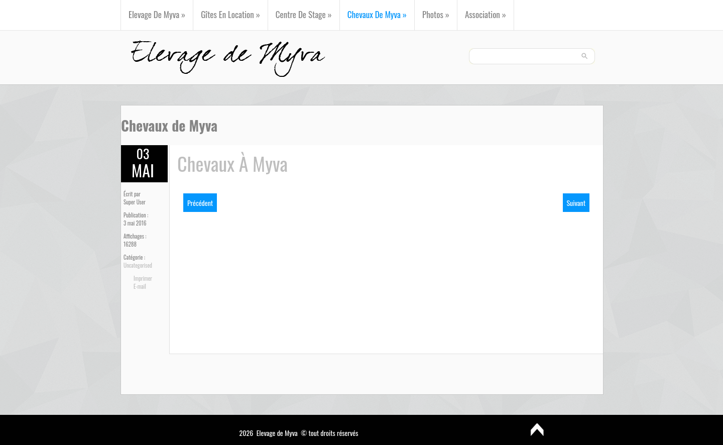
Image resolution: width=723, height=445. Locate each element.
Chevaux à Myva (232, 163)
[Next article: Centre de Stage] (576, 202)
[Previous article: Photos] (200, 202)
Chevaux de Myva (377, 14)
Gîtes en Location (230, 14)
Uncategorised (138, 265)
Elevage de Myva (157, 14)
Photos (435, 14)
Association (485, 14)
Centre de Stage (304, 14)
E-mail (140, 286)
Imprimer (143, 278)
